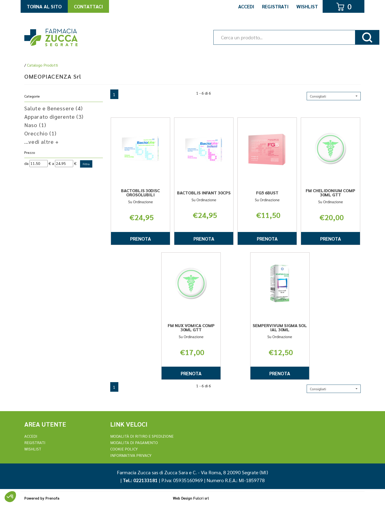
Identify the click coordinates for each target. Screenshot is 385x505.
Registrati (275, 6)
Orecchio (40, 133)
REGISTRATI (34, 442)
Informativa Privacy (130, 455)
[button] (334, 96)
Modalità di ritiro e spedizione (142, 436)
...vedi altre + (41, 141)
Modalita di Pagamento (134, 442)
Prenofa (52, 498)
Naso (35, 124)
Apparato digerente (53, 116)
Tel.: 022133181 (140, 480)
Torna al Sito (44, 6)
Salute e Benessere (53, 108)
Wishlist (307, 6)
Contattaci (88, 6)
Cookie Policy (124, 448)
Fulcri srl (201, 498)
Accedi (246, 6)
